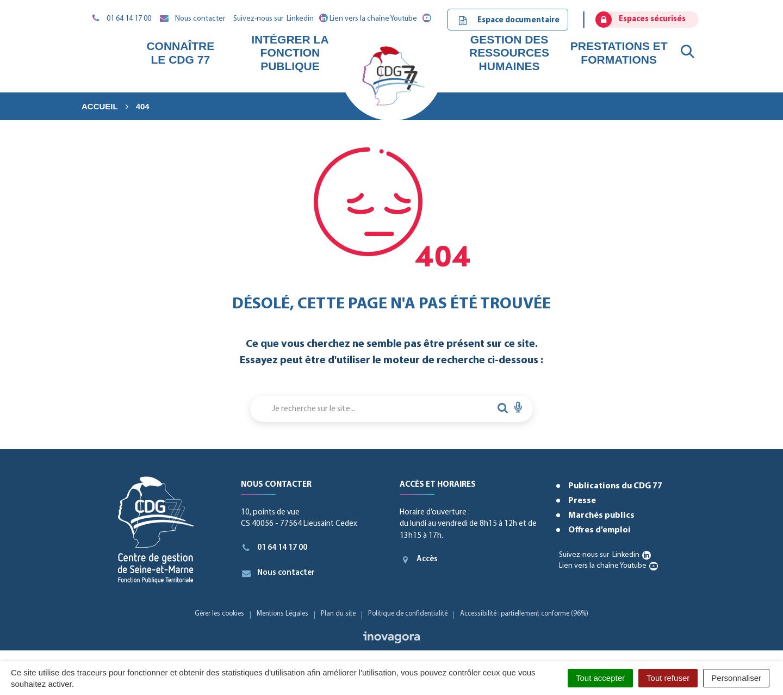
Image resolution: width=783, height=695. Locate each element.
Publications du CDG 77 (615, 486)
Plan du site (338, 613)
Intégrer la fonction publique (289, 52)
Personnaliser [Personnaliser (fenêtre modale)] (736, 677)
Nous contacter (278, 573)
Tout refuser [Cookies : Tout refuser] (668, 677)
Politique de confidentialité (408, 613)
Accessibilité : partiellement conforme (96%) (524, 613)
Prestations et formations (619, 52)
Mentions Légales (282, 613)
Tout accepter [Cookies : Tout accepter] (600, 677)
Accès (419, 559)
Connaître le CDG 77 (180, 52)
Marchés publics (601, 515)
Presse (582, 501)
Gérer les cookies (219, 613)
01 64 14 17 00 (274, 547)
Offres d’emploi (599, 530)
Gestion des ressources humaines (509, 52)
